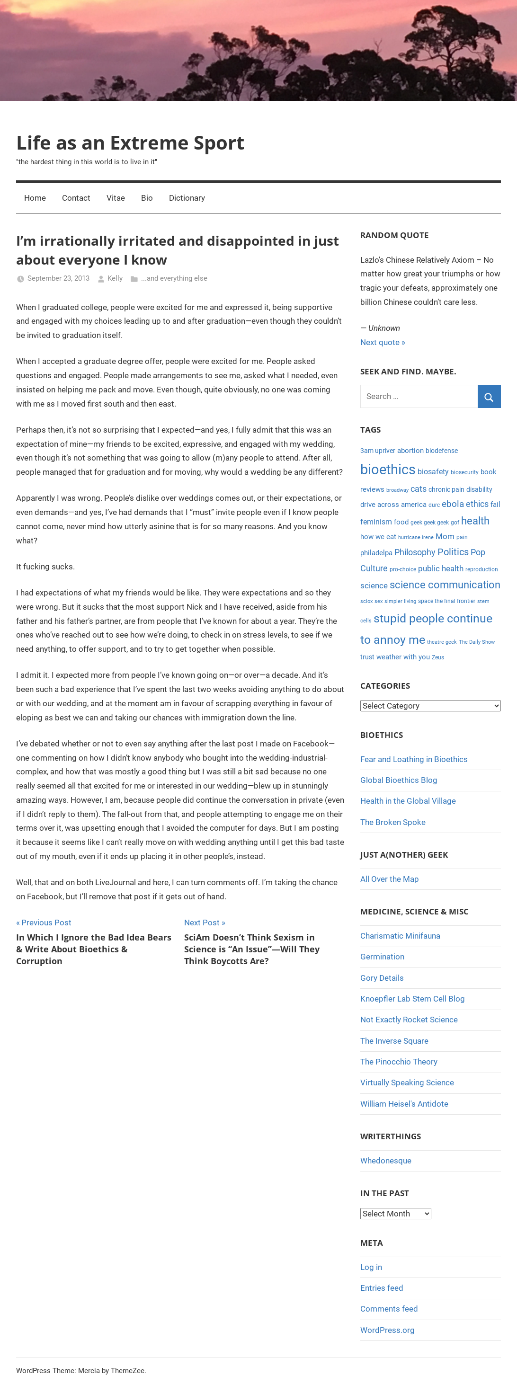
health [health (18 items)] (475, 521)
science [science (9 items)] (374, 585)
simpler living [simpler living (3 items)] (400, 601)
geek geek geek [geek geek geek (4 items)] (429, 522)
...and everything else (174, 278)
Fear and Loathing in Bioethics (414, 759)
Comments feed (389, 1308)
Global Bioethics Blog (398, 780)
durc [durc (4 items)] (434, 505)
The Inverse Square (394, 1041)
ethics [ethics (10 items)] (477, 504)
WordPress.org (387, 1330)
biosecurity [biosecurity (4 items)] (465, 472)
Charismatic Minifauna (400, 935)
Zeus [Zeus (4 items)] (438, 657)
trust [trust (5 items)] (367, 657)
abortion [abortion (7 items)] (410, 450)
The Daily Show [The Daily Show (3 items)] (477, 642)
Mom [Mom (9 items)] (445, 536)
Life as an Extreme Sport (130, 142)
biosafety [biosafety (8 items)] (433, 471)
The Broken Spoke (393, 822)
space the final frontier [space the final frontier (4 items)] (446, 601)
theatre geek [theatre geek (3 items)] (442, 642)
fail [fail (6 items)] (495, 504)
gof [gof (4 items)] (455, 522)
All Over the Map (389, 879)
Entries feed (381, 1288)
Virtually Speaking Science (407, 1082)
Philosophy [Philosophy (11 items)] (415, 552)
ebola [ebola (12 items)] (453, 504)
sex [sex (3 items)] (378, 601)
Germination (382, 956)
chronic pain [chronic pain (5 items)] (446, 489)
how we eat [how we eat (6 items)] (378, 536)
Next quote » (382, 342)
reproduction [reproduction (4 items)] (481, 569)
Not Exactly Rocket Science (409, 1019)
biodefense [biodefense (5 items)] (442, 450)
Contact (76, 198)
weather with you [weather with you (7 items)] (403, 657)
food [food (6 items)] (401, 522)
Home (35, 198)
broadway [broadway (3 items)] (397, 490)
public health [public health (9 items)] (441, 568)
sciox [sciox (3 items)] (366, 601)
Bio (147, 198)
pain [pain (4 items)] (462, 537)
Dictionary (187, 198)
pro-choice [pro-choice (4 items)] (403, 569)
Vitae (116, 198)
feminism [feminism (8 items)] (376, 521)
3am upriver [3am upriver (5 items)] (377, 450)
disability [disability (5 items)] (479, 489)
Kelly (115, 278)
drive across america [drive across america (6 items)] (393, 504)
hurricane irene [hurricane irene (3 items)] (416, 537)
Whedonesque (385, 1160)
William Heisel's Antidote (404, 1104)
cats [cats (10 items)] (418, 489)
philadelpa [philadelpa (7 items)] (376, 553)
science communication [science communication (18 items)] (445, 585)
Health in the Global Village (408, 801)
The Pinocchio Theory (398, 1061)
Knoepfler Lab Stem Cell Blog (412, 998)
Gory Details (382, 978)
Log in (371, 1267)
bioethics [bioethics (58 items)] (388, 469)
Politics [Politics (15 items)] (453, 552)
